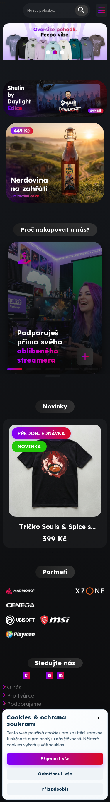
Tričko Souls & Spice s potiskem (55, 527)
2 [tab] (29, 371)
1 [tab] (10, 371)
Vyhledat (81, 10)
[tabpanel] (55, 308)
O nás (14, 687)
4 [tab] (67, 371)
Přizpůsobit (55, 789)
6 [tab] (48, 378)
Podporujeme (24, 704)
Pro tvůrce (20, 695)
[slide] (55, 43)
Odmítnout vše (55, 774)
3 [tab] (48, 371)
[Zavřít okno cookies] (98, 718)
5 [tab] (86, 371)
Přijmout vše (55, 758)
